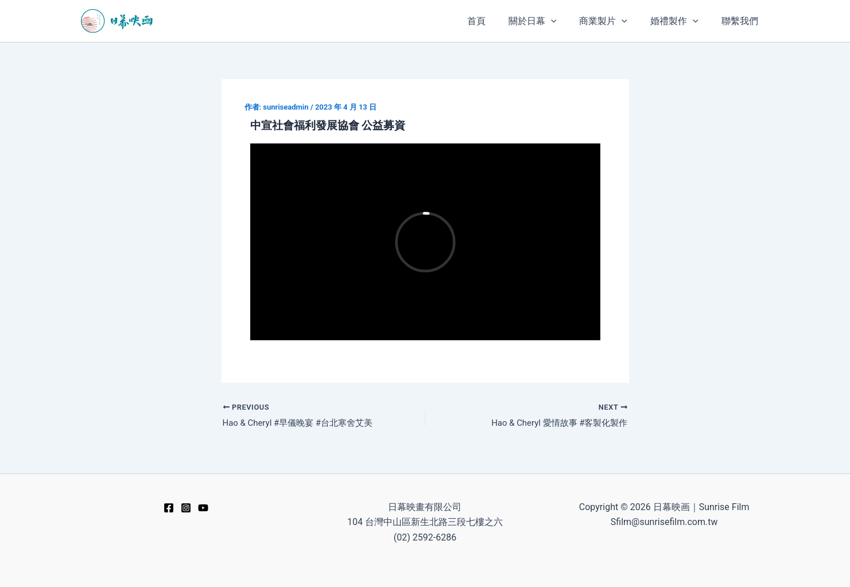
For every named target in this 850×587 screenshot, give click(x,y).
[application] (567, 21)
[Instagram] (186, 508)
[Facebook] (169, 508)
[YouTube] (203, 508)
